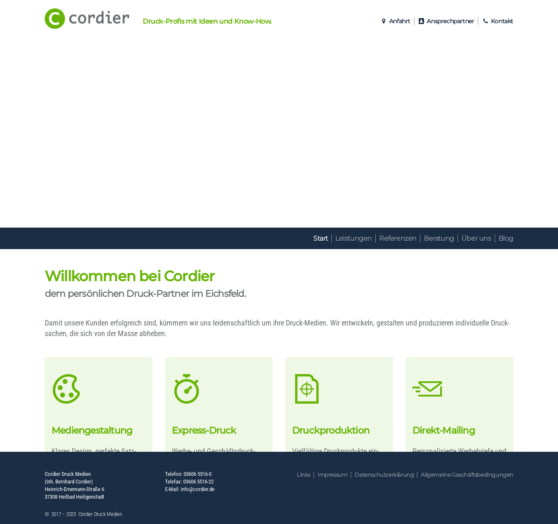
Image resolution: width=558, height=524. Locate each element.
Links (303, 475)
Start (320, 238)
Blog (505, 238)
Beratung (439, 238)
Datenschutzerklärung (384, 475)
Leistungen (353, 238)
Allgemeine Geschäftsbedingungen (467, 475)
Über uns (476, 238)
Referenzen (398, 238)
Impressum (332, 475)
